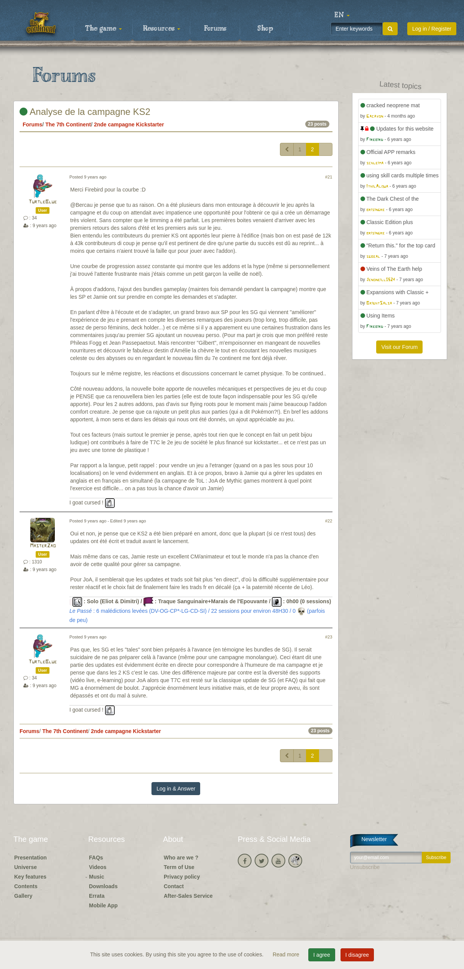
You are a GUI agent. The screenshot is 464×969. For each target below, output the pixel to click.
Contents (26, 886)
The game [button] (103, 29)
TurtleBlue (42, 202)
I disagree (357, 955)
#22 (328, 521)
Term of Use (179, 867)
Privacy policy (182, 877)
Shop (265, 29)
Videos (98, 867)
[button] (342, 15)
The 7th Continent (68, 124)
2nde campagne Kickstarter (129, 124)
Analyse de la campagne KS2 (85, 111)
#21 (328, 177)
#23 (328, 637)
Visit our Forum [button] (399, 347)
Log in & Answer (175, 789)
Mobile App (103, 905)
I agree (321, 955)
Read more (287, 954)
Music (96, 877)
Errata (96, 896)
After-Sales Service (188, 896)
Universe (25, 867)
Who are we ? (181, 857)
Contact (174, 886)
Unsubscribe (365, 867)
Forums (215, 29)
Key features (30, 877)
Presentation (30, 857)
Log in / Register (431, 29)
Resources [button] (161, 29)
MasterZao (43, 546)
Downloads (103, 886)
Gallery (23, 896)
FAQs (96, 857)
